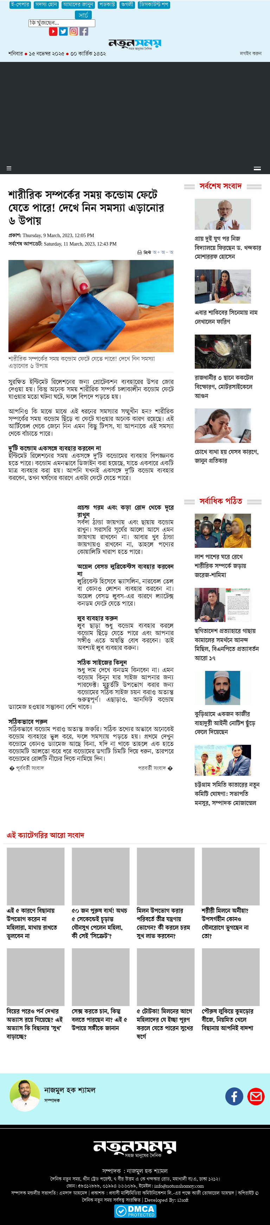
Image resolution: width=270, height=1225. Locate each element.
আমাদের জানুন (78, 5)
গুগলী (127, 5)
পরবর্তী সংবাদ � (155, 769)
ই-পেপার (20, 5)
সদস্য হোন (46, 5)
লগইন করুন (251, 54)
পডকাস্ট (107, 5)
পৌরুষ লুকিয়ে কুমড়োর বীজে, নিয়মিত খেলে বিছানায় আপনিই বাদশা (227, 1021)
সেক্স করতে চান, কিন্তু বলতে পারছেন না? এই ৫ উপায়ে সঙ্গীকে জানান (99, 1021)
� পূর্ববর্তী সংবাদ (26, 769)
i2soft (183, 1200)
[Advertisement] (135, 111)
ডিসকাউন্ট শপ (154, 5)
